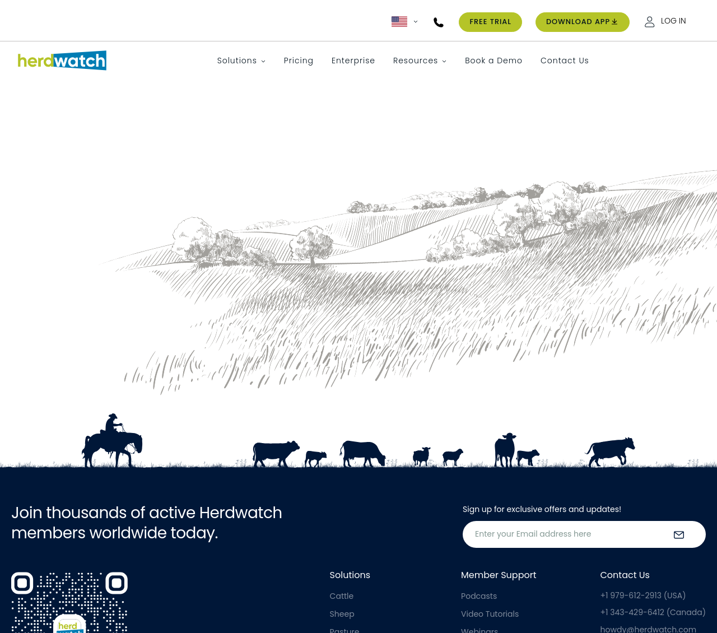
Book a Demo (494, 60)
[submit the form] (679, 534)
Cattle (342, 596)
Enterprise (353, 60)
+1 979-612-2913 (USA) (643, 595)
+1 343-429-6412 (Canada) (653, 612)
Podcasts (479, 596)
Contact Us (565, 60)
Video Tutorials (490, 614)
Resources (415, 60)
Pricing (299, 60)
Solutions (237, 60)
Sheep (342, 614)
